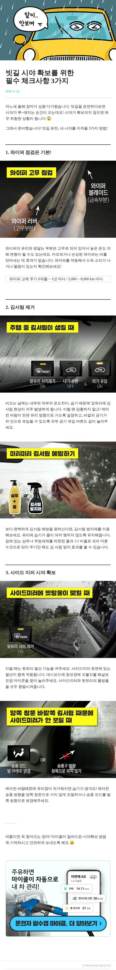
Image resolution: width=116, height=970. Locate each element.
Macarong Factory (96, 965)
